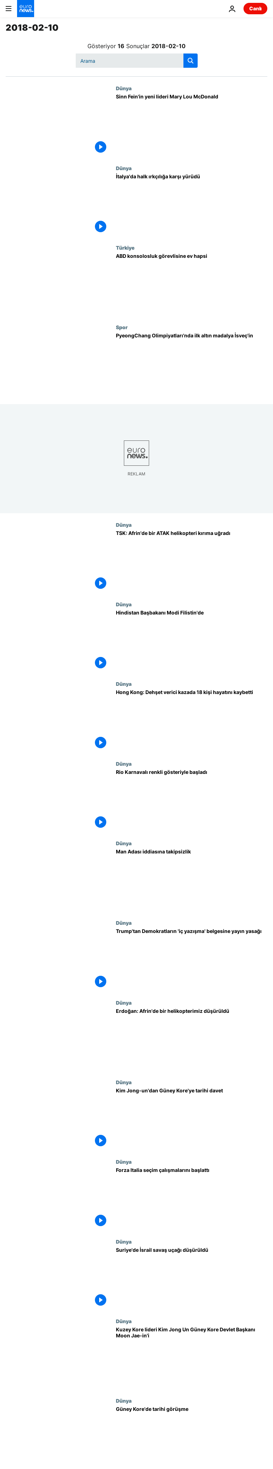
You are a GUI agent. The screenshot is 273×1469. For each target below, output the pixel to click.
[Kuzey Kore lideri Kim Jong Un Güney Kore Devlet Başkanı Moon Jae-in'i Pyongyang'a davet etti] (191, 1358)
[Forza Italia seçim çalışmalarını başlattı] (191, 1198)
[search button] (190, 60)
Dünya (124, 88)
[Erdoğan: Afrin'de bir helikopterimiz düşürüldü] (191, 1039)
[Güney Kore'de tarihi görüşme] (191, 1437)
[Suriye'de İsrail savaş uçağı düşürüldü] (191, 1278)
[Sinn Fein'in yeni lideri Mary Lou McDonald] (191, 125)
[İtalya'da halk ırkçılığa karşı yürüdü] (191, 205)
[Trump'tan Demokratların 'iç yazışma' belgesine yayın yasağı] (191, 959)
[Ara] (137, 60)
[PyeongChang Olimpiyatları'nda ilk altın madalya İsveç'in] (191, 364)
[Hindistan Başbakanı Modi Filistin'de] (191, 641)
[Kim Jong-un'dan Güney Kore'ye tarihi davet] (191, 1119)
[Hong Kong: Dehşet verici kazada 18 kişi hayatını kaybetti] (191, 720)
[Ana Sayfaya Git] (25, 8)
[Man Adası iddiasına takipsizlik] (191, 880)
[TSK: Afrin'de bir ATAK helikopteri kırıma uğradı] (191, 561)
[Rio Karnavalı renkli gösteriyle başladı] (191, 800)
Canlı (255, 8)
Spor (122, 327)
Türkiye (125, 247)
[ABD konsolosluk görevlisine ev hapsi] (191, 284)
